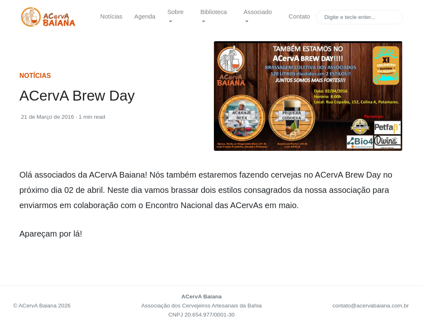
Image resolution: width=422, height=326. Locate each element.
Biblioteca (213, 12)
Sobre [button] (175, 12)
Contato (299, 16)
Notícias (111, 16)
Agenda (144, 16)
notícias (35, 75)
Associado (258, 12)
